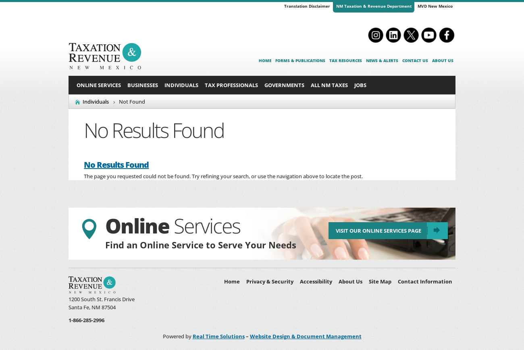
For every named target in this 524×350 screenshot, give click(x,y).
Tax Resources (345, 60)
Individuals (181, 85)
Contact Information (425, 281)
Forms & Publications (300, 60)
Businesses (142, 85)
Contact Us (415, 60)
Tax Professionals (231, 85)
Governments (284, 85)
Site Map (380, 281)
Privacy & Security (269, 281)
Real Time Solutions (219, 336)
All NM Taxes (329, 85)
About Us (442, 60)
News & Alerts (382, 60)
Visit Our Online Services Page (375, 233)
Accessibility (316, 281)
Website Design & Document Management (306, 336)
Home (265, 60)
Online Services (99, 85)
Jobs (360, 85)
